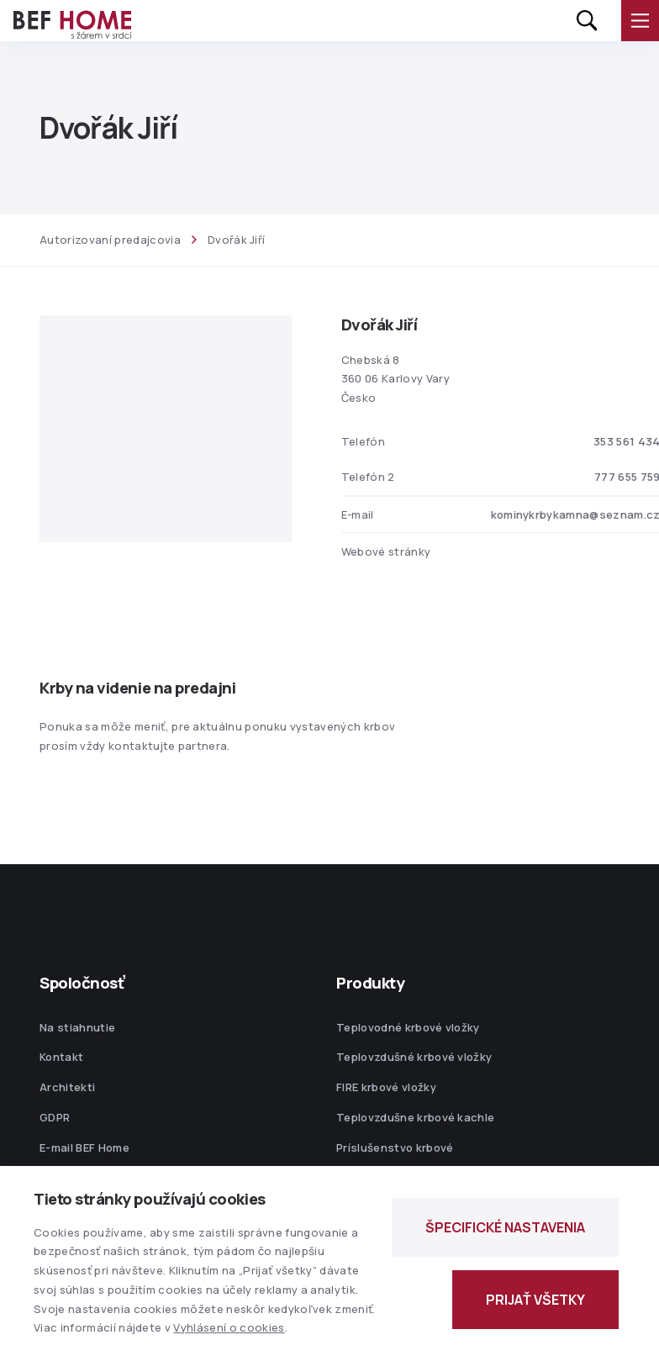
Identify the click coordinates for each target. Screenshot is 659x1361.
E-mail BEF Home (84, 1147)
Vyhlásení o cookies (228, 1327)
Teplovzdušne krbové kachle (415, 1117)
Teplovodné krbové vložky (408, 1027)
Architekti (67, 1087)
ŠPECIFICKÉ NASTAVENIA (505, 1227)
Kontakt (61, 1056)
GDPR (55, 1117)
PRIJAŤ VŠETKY (535, 1299)
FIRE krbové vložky (386, 1087)
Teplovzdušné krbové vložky (414, 1056)
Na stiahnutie (77, 1027)
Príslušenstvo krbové (395, 1147)
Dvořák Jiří (237, 239)
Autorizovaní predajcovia (110, 239)
